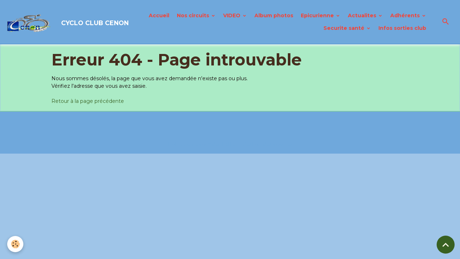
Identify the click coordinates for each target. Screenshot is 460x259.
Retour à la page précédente (87, 101)
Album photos (273, 15)
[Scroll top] (446, 245)
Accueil (159, 15)
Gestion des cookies (267, 144)
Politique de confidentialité (201, 144)
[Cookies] (15, 244)
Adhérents (405, 15)
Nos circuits (194, 15)
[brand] (56, 22)
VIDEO (232, 15)
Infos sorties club (402, 28)
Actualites (363, 15)
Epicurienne (318, 15)
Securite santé (344, 28)
